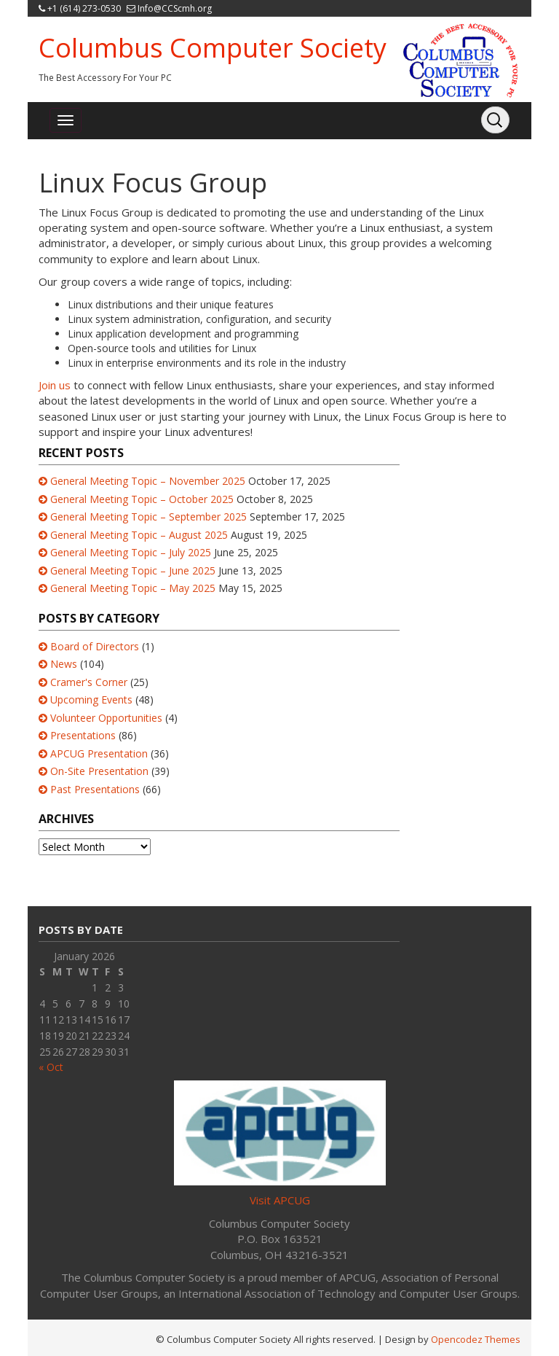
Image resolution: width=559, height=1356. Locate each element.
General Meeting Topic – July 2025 (130, 552)
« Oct (51, 1067)
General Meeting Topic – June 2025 (132, 570)
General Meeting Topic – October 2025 (142, 499)
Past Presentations (95, 789)
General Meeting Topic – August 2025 (139, 535)
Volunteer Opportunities (106, 718)
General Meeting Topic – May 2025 (132, 588)
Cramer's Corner (88, 682)
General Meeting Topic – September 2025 (148, 516)
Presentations (83, 735)
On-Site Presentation (99, 771)
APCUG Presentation (99, 753)
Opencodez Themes (475, 1339)
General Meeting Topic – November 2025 (147, 481)
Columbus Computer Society (212, 48)
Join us (55, 385)
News (63, 664)
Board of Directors (94, 646)
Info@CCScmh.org (175, 8)
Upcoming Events (91, 699)
